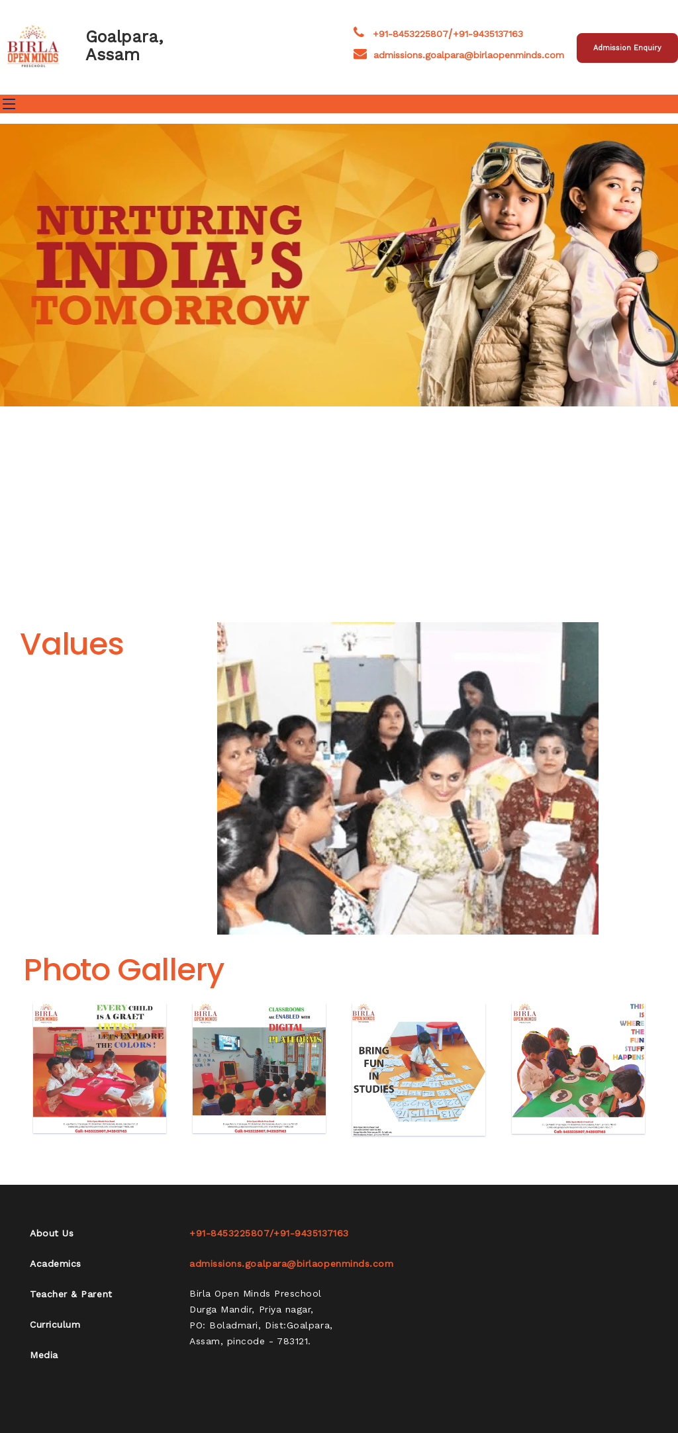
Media (44, 1355)
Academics (55, 1263)
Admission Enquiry (627, 48)
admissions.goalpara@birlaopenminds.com (459, 55)
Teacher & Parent (71, 1294)
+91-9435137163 (488, 33)
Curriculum (55, 1324)
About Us (51, 1233)
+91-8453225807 (410, 33)
